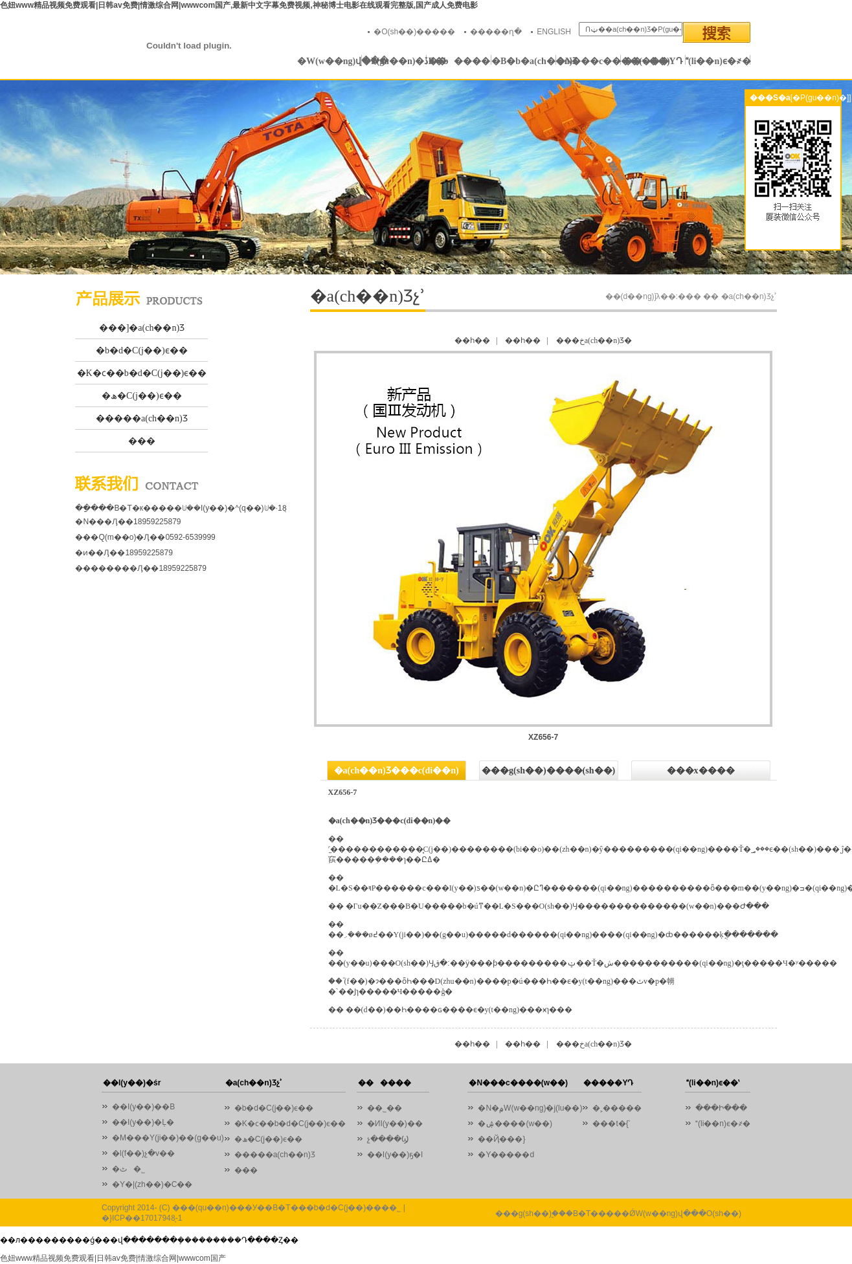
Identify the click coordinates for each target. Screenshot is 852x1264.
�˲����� (617, 1108)
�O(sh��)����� (414, 31)
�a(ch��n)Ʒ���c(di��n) (396, 770)
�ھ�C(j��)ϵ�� (142, 396)
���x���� (701, 770)
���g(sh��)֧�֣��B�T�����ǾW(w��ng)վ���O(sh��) (618, 1213)
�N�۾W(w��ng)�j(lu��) (530, 1108)
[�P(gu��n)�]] (820, 97)
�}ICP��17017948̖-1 (142, 1218)
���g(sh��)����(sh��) (548, 770)
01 (426, 177)
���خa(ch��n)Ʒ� (594, 340)
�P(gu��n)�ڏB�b (394, 61)
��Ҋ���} (501, 1139)
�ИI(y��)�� (398, 1123)
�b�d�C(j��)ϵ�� (142, 350)
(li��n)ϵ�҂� (718, 61)
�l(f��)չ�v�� (143, 1153)
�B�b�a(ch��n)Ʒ (523, 61)
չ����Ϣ (388, 1139)
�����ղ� (496, 31)
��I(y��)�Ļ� (143, 1122)
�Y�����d (506, 1154)
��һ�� (472, 340)
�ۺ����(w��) (515, 1123)
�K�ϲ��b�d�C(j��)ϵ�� (142, 373)
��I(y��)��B (143, 1106)
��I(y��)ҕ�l (395, 1154)
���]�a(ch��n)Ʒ (142, 328)
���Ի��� (721, 1108)
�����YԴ (652, 61)
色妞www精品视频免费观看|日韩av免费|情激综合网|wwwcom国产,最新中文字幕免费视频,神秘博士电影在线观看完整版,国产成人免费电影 (239, 5)
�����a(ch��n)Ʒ (142, 418)
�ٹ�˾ (128, 1168)
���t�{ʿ (610, 1123)
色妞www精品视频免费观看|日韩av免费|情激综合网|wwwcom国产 (113, 1258)
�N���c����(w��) (588, 61)
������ (459, 61)
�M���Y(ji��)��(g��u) (168, 1137)
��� (141, 441)
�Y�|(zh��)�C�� (152, 1184)
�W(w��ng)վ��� (329, 61)
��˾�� (388, 1108)
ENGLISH (554, 31)
